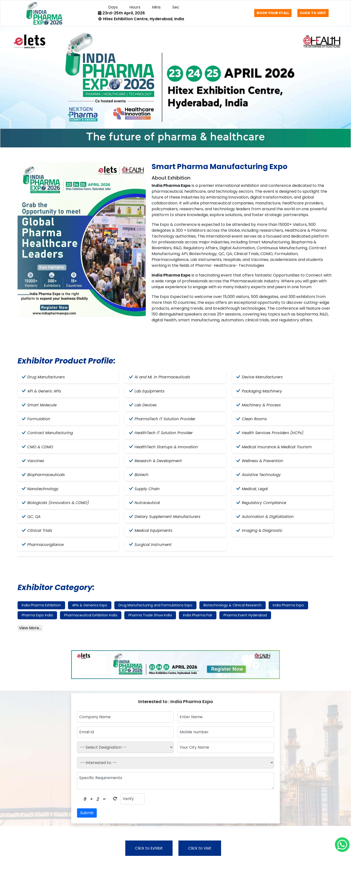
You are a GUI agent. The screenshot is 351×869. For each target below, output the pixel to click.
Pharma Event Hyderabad (245, 621)
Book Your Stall (273, 12)
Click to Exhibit (149, 854)
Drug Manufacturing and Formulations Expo (155, 611)
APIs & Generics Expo (89, 611)
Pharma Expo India (37, 621)
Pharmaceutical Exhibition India (90, 621)
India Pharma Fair (197, 621)
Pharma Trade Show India (150, 621)
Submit (87, 819)
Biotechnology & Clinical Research (233, 611)
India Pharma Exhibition (41, 611)
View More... (30, 634)
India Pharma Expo (288, 611)
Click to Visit (313, 12)
